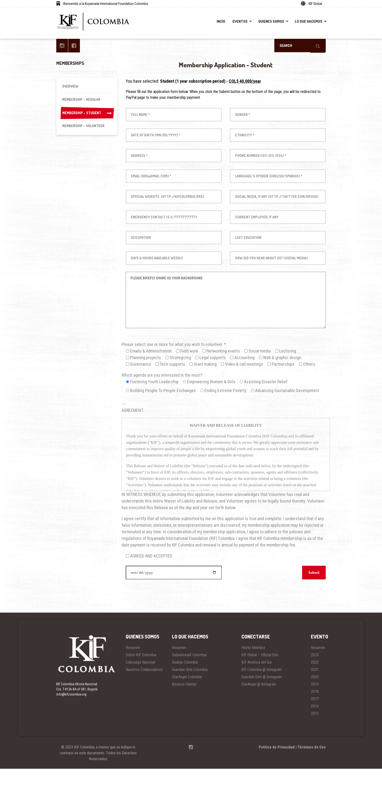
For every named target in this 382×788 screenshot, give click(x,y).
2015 (315, 732)
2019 (315, 703)
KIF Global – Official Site (259, 674)
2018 (315, 710)
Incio (221, 21)
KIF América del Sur (256, 681)
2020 (315, 696)
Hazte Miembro (253, 667)
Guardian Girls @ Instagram (261, 696)
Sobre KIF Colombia (141, 674)
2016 (315, 725)
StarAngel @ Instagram (258, 703)
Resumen (133, 667)
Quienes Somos (271, 21)
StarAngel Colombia (187, 696)
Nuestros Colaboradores (144, 689)
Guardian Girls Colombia (190, 689)
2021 (315, 689)
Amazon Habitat (184, 703)
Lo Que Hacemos (308, 21)
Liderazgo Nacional (140, 681)
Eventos (240, 21)
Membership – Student (87, 115)
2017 (315, 718)
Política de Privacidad (277, 766)
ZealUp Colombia (185, 681)
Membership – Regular (82, 101)
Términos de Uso (311, 766)
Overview (70, 87)
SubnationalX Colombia (189, 674)
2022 (315, 681)
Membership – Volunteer (84, 129)
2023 (315, 674)
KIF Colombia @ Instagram (261, 689)
